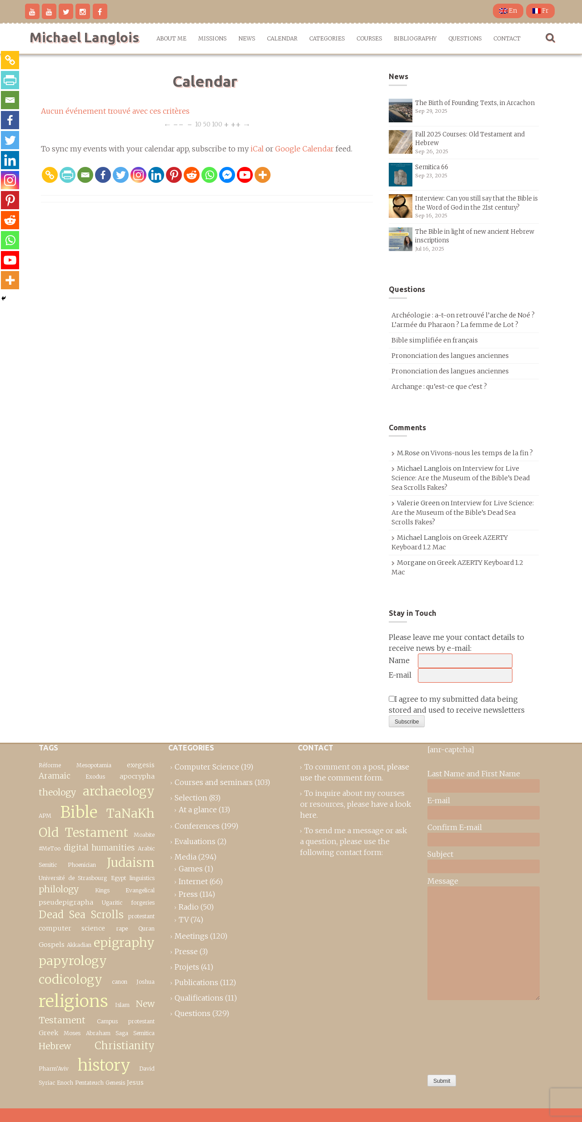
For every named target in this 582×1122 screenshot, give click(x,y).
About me (171, 38)
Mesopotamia (93, 765)
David (147, 1068)
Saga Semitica (135, 1033)
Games (191, 868)
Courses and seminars (214, 782)
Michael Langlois (84, 37)
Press (188, 894)
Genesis (115, 1082)
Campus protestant (126, 1021)
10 (198, 124)
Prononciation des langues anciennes (450, 356)
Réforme (50, 765)
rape (122, 928)
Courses (369, 38)
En (508, 11)
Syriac (47, 1082)
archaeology (119, 791)
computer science (72, 928)
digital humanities (99, 848)
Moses (72, 1033)
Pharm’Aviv (54, 1068)
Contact (507, 38)
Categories (327, 38)
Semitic (48, 864)
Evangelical (140, 890)
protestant (141, 916)
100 (217, 124)
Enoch (65, 1082)
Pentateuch (89, 1082)
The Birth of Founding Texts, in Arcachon (475, 103)
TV (184, 919)
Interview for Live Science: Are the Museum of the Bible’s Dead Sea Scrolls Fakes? (460, 478)
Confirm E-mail (454, 827)
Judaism (131, 862)
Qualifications (199, 997)
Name (399, 660)
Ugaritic (112, 902)
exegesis (141, 765)
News (246, 38)
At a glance (198, 809)
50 (207, 124)
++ (236, 124)
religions (73, 1001)
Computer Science (207, 766)
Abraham (98, 1033)
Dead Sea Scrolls (81, 914)
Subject (440, 854)
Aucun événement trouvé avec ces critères (115, 111)
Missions (212, 38)
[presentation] (464, 1035)
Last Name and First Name (473, 773)
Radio (189, 906)
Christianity (125, 1045)
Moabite (144, 834)
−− (178, 124)
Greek (48, 1033)
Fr (540, 11)
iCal (257, 148)
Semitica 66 (431, 167)
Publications (196, 982)
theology (57, 792)
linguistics (142, 878)
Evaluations (195, 841)
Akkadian (79, 944)
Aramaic (54, 776)
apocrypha (137, 776)
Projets (187, 966)
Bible (78, 812)
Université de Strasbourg (73, 878)
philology (59, 889)
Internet (193, 881)
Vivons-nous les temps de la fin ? (482, 453)
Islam (122, 1004)
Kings (102, 890)
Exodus (95, 776)
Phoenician (82, 864)
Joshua (145, 981)
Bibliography (415, 38)
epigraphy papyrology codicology (97, 961)
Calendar (282, 38)
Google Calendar (304, 148)
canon (119, 981)
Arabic (146, 848)
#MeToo (49, 848)
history (104, 1065)
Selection (191, 797)
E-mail (400, 674)
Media (185, 856)
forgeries (143, 902)
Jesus (135, 1082)
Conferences (197, 825)
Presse (186, 951)
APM (45, 815)
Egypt (118, 878)
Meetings (191, 936)
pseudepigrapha (66, 902)
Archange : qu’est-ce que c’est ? (439, 386)
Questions (465, 38)
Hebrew (55, 1046)
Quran (146, 928)
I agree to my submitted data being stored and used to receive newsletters (457, 704)
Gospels (52, 945)
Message (442, 881)
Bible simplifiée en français (434, 340)
